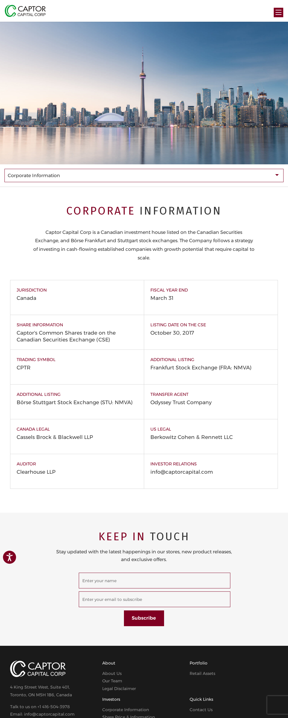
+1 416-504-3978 (53, 706)
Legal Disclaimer (119, 688)
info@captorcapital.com (181, 472)
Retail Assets (202, 673)
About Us (112, 673)
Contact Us (201, 709)
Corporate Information (125, 709)
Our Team (112, 681)
